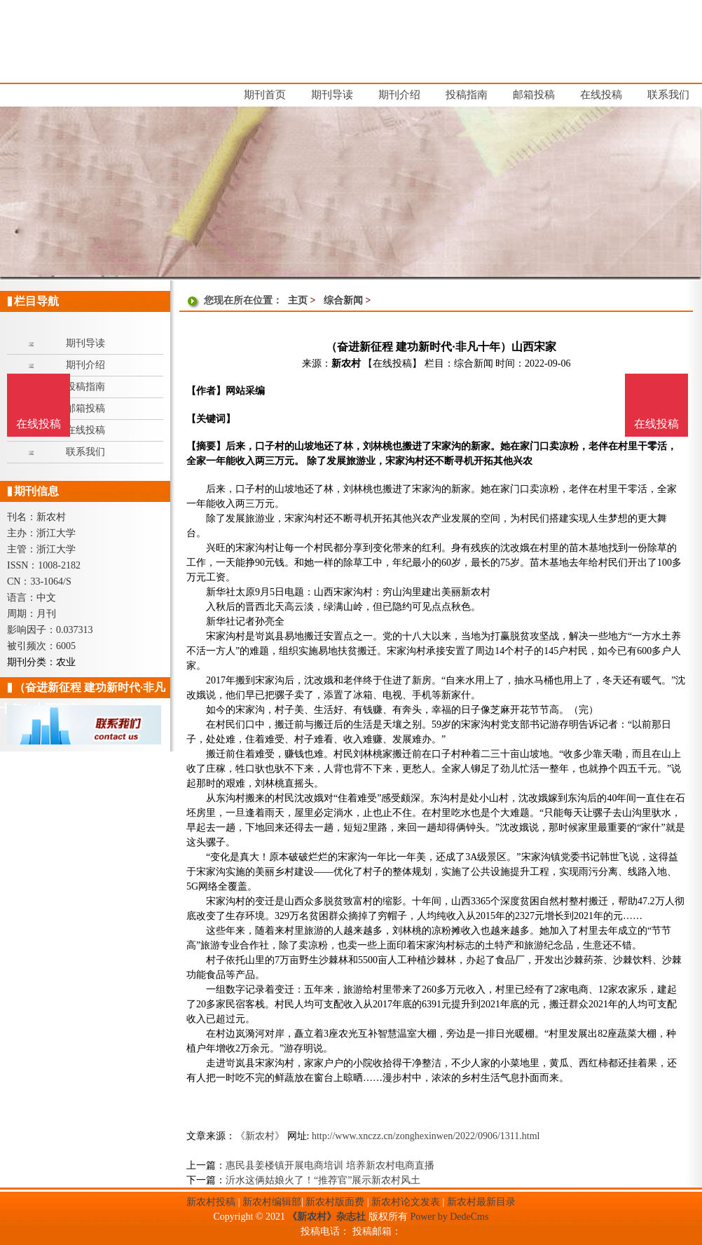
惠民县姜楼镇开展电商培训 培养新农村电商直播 (330, 1165)
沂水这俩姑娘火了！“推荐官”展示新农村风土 (323, 1180)
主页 (298, 300)
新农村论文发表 (405, 1202)
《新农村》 (259, 1136)
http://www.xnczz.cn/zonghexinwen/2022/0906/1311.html (426, 1136)
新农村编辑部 (271, 1202)
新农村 (346, 363)
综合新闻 (343, 300)
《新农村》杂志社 (326, 1216)
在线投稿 (656, 424)
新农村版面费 (334, 1202)
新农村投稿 (210, 1202)
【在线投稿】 (392, 363)
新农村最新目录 (481, 1202)
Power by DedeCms (449, 1216)
